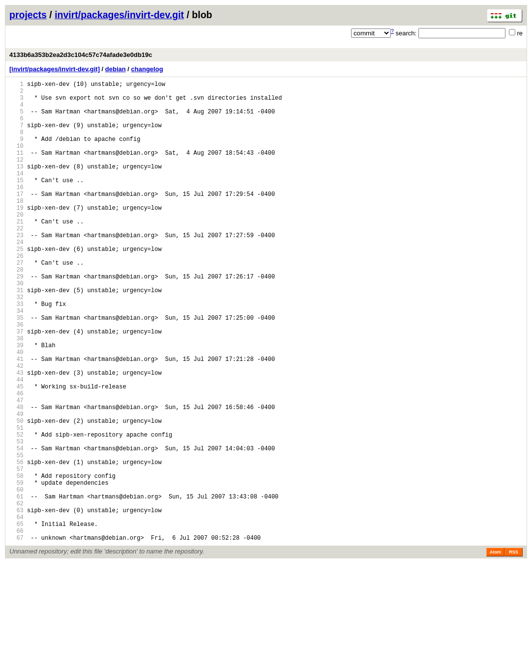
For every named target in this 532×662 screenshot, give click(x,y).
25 (16, 285)
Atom (495, 650)
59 (16, 569)
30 (16, 327)
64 (16, 611)
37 (16, 386)
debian (115, 69)
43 (16, 436)
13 (16, 185)
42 (16, 427)
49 (16, 486)
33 (16, 352)
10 (16, 160)
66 (16, 628)
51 (16, 502)
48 (16, 477)
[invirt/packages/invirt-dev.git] (54, 69)
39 (16, 402)
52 (16, 511)
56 (16, 544)
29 (16, 319)
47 (16, 469)
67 (16, 636)
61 (16, 586)
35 (16, 369)
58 (16, 561)
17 (16, 219)
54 (16, 528)
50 (16, 494)
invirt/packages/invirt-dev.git (119, 14)
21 (16, 252)
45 (16, 452)
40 (16, 411)
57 (16, 553)
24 (16, 277)
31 (16, 335)
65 (16, 619)
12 (16, 177)
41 (16, 419)
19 (16, 235)
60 (16, 578)
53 (16, 519)
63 (16, 603)
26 (16, 294)
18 (16, 227)
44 (16, 444)
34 (16, 361)
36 (16, 377)
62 (16, 594)
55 (16, 536)
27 (16, 302)
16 (16, 210)
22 (16, 260)
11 (16, 169)
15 (16, 202)
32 (16, 344)
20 (16, 244)
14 (16, 194)
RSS (513, 650)
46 (16, 461)
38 (16, 394)
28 (16, 310)
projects (28, 14)
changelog (147, 69)
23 (16, 269)
